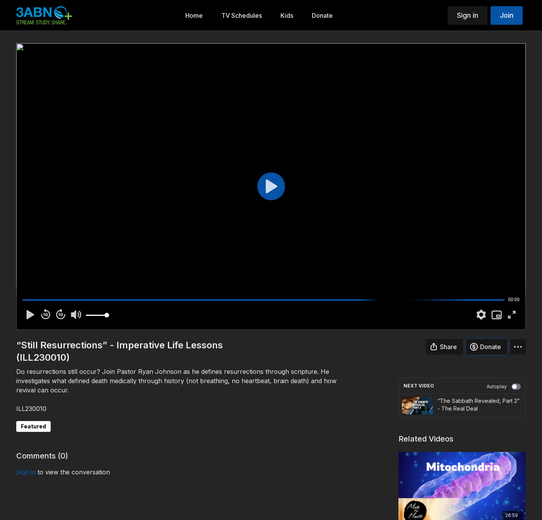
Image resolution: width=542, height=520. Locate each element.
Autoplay (504, 387)
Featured (33, 426)
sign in (26, 472)
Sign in (467, 15)
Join (506, 15)
